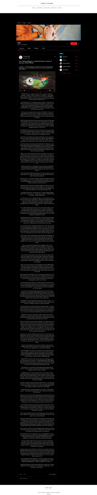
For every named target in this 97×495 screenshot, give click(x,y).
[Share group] (78, 43)
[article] (37, 268)
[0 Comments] (52, 474)
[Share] (55, 56)
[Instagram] (77, 10)
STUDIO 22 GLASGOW (47, 3)
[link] (21, 48)
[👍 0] (20, 474)
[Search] (67, 43)
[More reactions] (24, 474)
